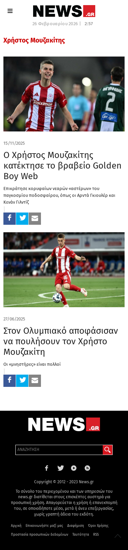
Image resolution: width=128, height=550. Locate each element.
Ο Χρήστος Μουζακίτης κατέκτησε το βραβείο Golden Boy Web (62, 166)
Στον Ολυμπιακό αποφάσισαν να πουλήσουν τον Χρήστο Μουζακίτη (60, 341)
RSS (96, 535)
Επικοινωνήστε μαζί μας (44, 526)
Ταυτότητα (80, 535)
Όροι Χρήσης (98, 526)
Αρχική (16, 526)
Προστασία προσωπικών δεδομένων (39, 535)
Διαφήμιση (75, 526)
